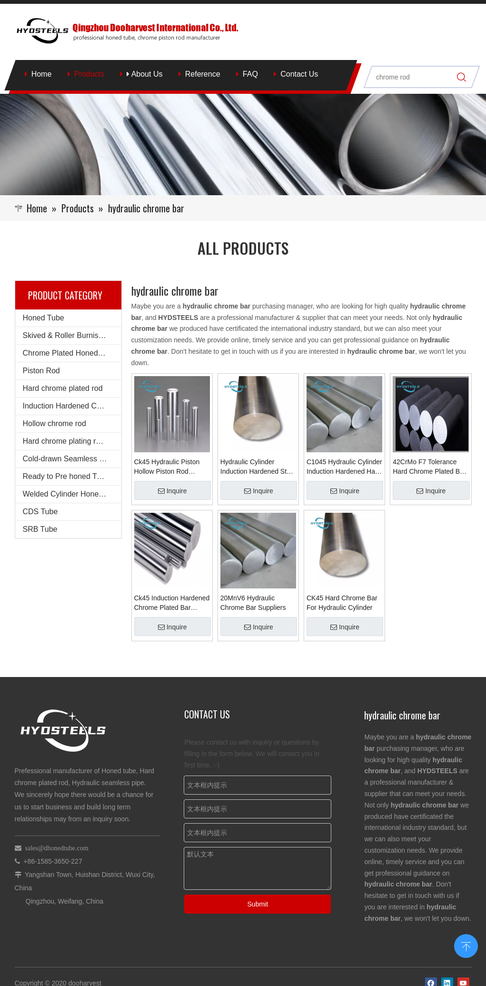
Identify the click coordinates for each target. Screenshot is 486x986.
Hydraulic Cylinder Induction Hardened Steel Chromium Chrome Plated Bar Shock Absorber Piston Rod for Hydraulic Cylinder (258, 467)
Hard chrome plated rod (63, 388)
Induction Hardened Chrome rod (72, 406)
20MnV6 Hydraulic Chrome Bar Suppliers (253, 602)
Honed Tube (43, 318)
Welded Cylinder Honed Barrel (72, 494)
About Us (144, 74)
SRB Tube (40, 529)
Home (41, 74)
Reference (202, 74)
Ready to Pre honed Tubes (68, 476)
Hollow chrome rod (54, 423)
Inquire (172, 491)
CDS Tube (40, 512)
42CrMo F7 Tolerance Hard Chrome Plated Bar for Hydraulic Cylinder (429, 467)
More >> (454, 718)
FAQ (250, 74)
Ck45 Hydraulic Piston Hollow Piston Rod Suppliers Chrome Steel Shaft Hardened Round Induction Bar (169, 467)
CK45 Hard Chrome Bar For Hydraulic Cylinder (342, 602)
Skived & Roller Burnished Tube (72, 335)
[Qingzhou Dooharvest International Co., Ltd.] (243, 144)
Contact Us (299, 74)
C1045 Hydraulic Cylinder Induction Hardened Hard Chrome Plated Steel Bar (344, 467)
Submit (258, 904)
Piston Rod (41, 371)
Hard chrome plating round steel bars (72, 441)
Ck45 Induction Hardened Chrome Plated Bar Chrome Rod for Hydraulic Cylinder (172, 603)
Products (89, 74)
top (466, 945)
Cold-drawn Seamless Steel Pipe (72, 459)
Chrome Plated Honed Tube (70, 353)
